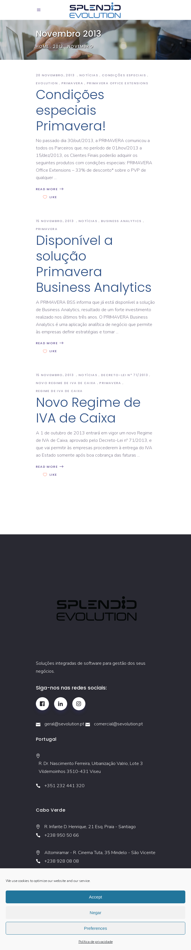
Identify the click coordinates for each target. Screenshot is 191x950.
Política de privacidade (96, 941)
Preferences (95, 928)
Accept (95, 896)
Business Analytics (121, 221)
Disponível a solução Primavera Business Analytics (93, 263)
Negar (95, 912)
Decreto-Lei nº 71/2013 (124, 375)
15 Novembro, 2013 (55, 221)
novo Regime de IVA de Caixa (66, 383)
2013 (58, 46)
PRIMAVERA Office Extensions (117, 83)
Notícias (88, 75)
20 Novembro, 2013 (56, 75)
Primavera (72, 83)
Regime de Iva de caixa (59, 391)
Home (42, 46)
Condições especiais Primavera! (71, 110)
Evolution (47, 83)
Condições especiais (124, 75)
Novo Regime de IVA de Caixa (88, 410)
